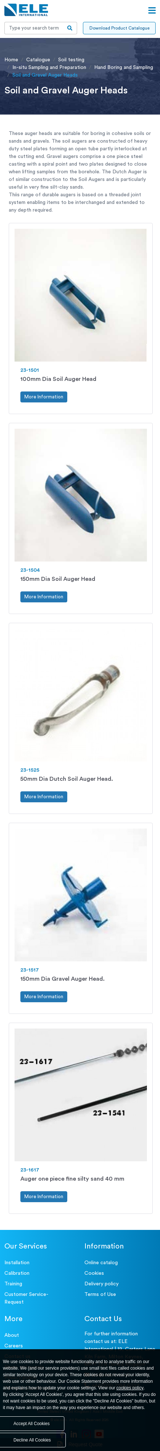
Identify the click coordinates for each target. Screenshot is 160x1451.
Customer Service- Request (26, 1298)
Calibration (16, 1273)
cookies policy (130, 1387)
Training (13, 1283)
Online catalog (101, 1262)
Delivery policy (101, 1283)
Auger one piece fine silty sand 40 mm (72, 1179)
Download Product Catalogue (119, 28)
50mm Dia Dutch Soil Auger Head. (66, 779)
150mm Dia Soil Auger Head (57, 579)
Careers (13, 1345)
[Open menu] (152, 10)
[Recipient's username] (33, 28)
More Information (43, 396)
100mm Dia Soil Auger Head (58, 379)
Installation (16, 1262)
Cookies (94, 1273)
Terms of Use (100, 1294)
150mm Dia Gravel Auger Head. (62, 979)
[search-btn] (70, 28)
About (11, 1335)
